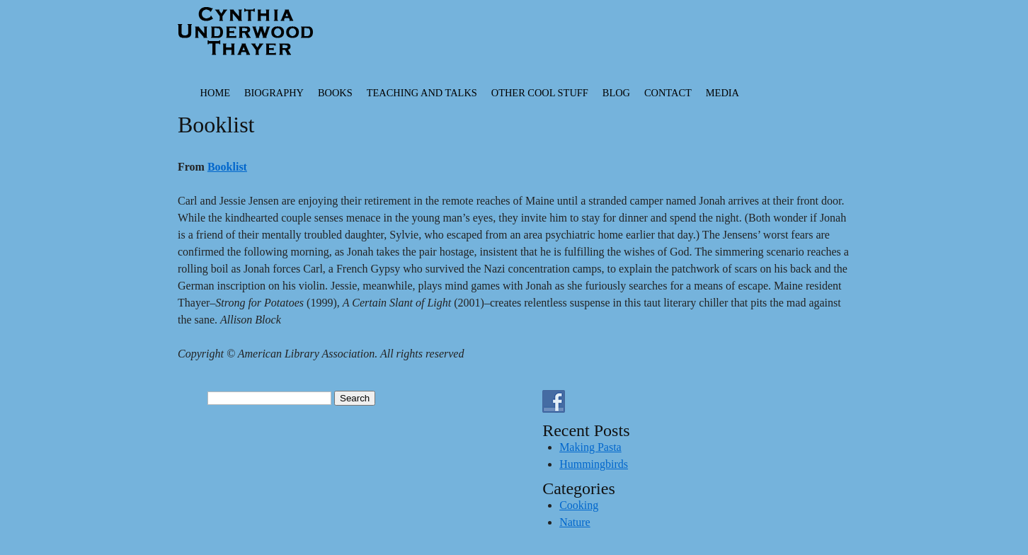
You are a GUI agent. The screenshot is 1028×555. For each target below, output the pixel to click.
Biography (274, 92)
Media (722, 92)
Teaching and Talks (422, 92)
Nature (574, 522)
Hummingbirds (593, 464)
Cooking (578, 505)
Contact (668, 92)
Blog (616, 92)
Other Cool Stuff (539, 92)
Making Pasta (590, 447)
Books (335, 92)
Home (215, 92)
